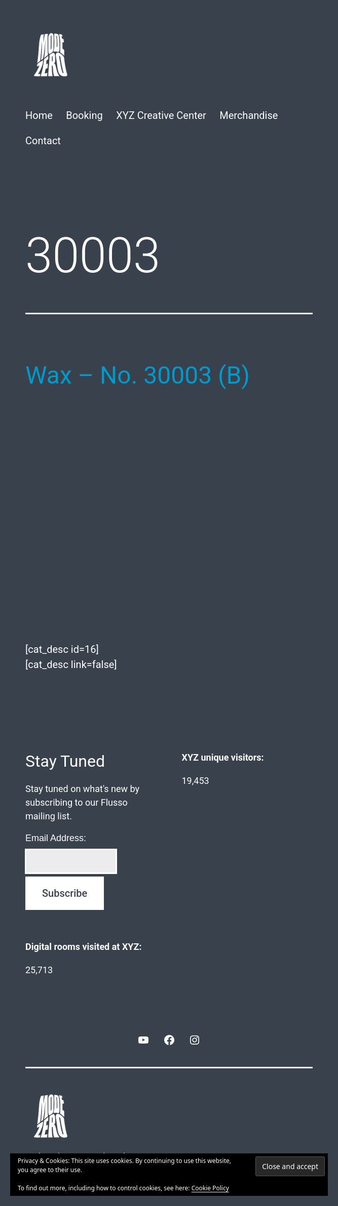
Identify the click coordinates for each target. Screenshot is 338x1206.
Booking (84, 115)
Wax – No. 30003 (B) (137, 375)
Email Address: (55, 838)
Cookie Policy (210, 1188)
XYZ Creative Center (161, 115)
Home (39, 115)
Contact (43, 141)
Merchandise (248, 115)
